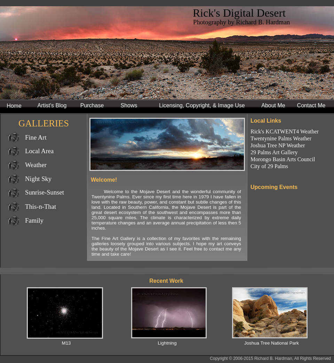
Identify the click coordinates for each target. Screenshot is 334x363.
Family (34, 220)
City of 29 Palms (269, 166)
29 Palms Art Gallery (274, 152)
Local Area (39, 151)
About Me (273, 105)
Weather (36, 164)
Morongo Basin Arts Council (282, 159)
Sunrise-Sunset (44, 192)
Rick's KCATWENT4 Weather (284, 131)
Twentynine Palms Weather (280, 138)
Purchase (92, 105)
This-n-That (40, 206)
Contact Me (311, 105)
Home (14, 106)
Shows (128, 105)
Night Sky (38, 178)
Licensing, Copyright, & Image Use (202, 105)
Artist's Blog (52, 105)
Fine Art (36, 137)
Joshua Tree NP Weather (277, 145)
